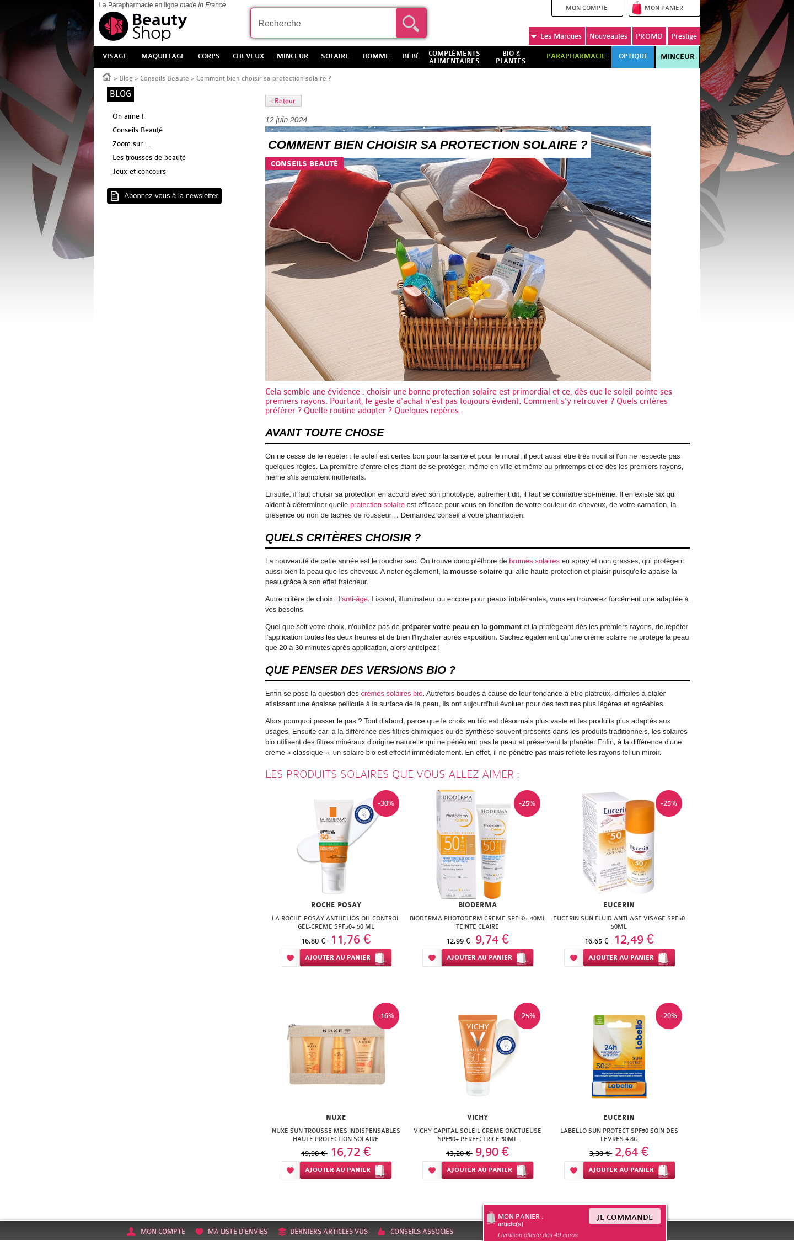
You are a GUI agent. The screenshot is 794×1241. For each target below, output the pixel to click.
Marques (556, 36)
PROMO (649, 36)
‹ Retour (283, 101)
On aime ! (128, 116)
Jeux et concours (139, 171)
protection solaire (465, 392)
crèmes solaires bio (391, 693)
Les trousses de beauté (149, 157)
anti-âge (355, 599)
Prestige (684, 36)
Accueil (107, 76)
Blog (126, 78)
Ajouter (338, 957)
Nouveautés (608, 36)
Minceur (678, 56)
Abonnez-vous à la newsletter (171, 195)
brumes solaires (535, 561)
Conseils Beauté (164, 78)
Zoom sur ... (132, 144)
